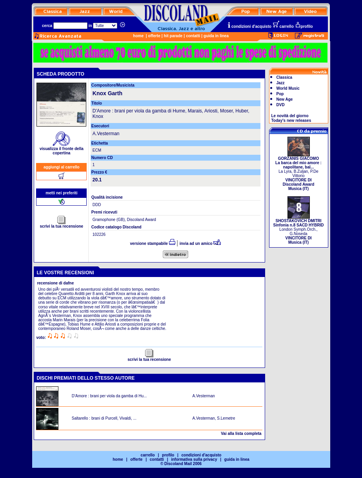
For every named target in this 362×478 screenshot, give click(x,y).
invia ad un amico (200, 243)
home (138, 36)
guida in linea (216, 36)
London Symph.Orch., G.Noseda (298, 229)
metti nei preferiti (61, 193)
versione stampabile (152, 243)
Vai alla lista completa (241, 433)
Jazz (281, 83)
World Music (288, 88)
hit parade (173, 36)
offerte (154, 36)
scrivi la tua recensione (62, 224)
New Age (285, 99)
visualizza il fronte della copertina (62, 149)
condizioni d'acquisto (249, 26)
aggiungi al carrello (62, 167)
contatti (193, 36)
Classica (285, 77)
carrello (283, 26)
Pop (280, 94)
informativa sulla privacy (194, 459)
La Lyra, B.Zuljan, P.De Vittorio (298, 172)
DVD (281, 105)
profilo (304, 26)
